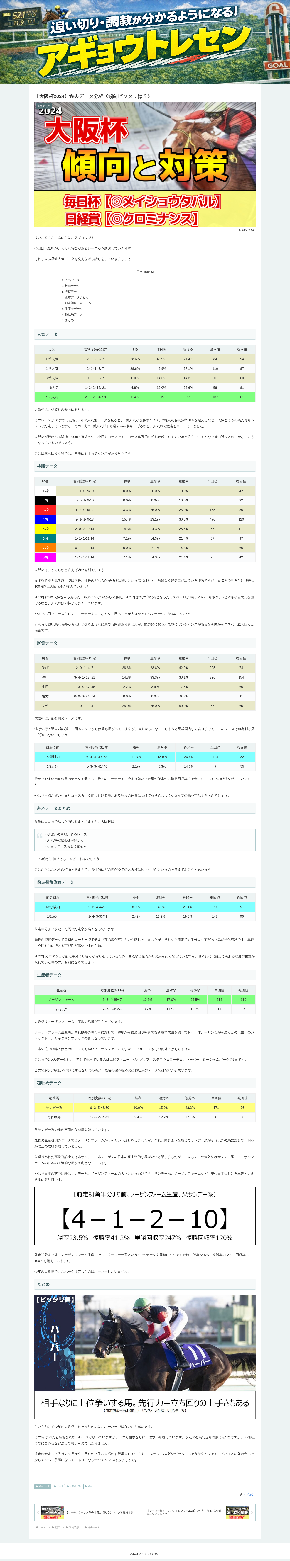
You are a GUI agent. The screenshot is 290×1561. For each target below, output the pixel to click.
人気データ (72, 280)
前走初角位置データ (78, 304)
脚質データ (72, 292)
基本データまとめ (77, 298)
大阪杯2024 (74, 1488)
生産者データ (74, 310)
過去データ (43, 1488)
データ (59, 1488)
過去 (88, 1488)
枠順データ (72, 286)
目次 (139, 271)
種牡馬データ (74, 316)
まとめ (69, 322)
